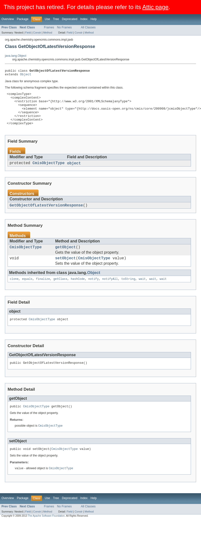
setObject (65, 270)
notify (93, 292)
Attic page (155, 7)
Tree (56, 19)
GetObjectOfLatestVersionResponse (46, 215)
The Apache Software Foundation (46, 532)
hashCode (78, 292)
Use (47, 19)
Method (47, 32)
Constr (37, 32)
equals (27, 292)
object (74, 172)
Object (25, 75)
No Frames (64, 27)
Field (28, 32)
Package (22, 19)
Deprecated (69, 19)
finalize (43, 292)
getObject (65, 258)
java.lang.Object (15, 55)
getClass (60, 292)
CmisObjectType (49, 172)
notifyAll (110, 292)
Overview (7, 19)
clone (14, 292)
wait (142, 292)
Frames (49, 27)
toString (128, 292)
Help (93, 19)
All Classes (88, 27)
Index (84, 19)
